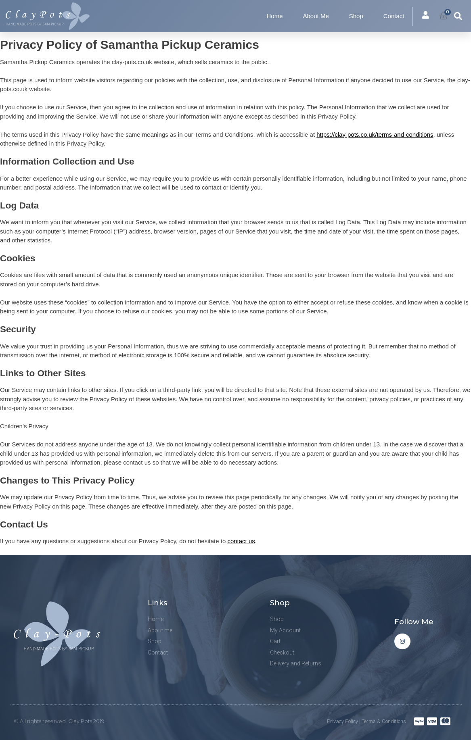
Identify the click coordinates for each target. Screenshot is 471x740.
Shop (356, 16)
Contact (393, 16)
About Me (316, 16)
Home (275, 16)
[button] (458, 16)
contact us (241, 541)
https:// (374, 134)
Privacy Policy (342, 721)
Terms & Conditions (384, 721)
